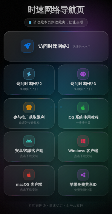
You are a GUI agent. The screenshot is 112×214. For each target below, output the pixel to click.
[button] (56, 46)
